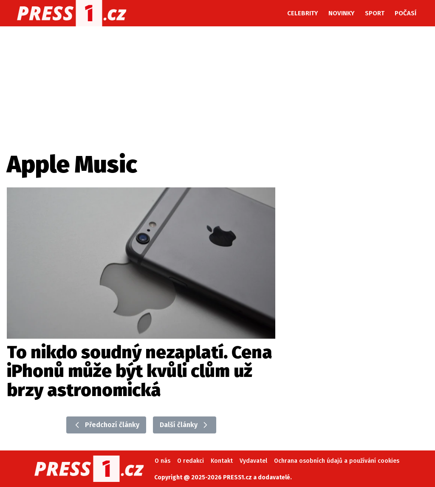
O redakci (190, 460)
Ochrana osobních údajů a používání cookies (336, 460)
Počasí (405, 13)
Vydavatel (253, 460)
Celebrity (302, 13)
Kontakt (222, 460)
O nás (162, 460)
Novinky (341, 13)
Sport (374, 13)
